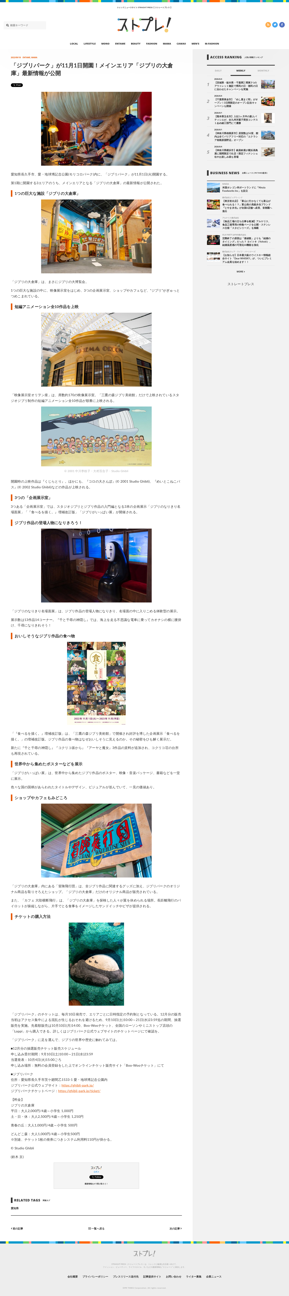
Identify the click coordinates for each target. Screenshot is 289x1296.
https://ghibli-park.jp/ (78, 1085)
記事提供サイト (152, 1276)
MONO (105, 43)
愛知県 (15, 1208)
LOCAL (74, 43)
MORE (241, 271)
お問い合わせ (173, 1276)
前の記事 (17, 1228)
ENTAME (120, 43)
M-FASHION (212, 43)
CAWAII (181, 43)
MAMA (167, 43)
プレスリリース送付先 (126, 1276)
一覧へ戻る (96, 1228)
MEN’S (195, 43)
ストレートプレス (240, 284)
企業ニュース (214, 1276)
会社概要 (72, 1276)
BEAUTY (136, 43)
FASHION (151, 43)
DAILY (218, 70)
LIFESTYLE (90, 43)
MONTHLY (263, 70)
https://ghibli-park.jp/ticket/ (79, 1091)
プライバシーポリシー (95, 1276)
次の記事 (176, 1228)
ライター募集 (193, 1276)
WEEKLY (240, 70)
